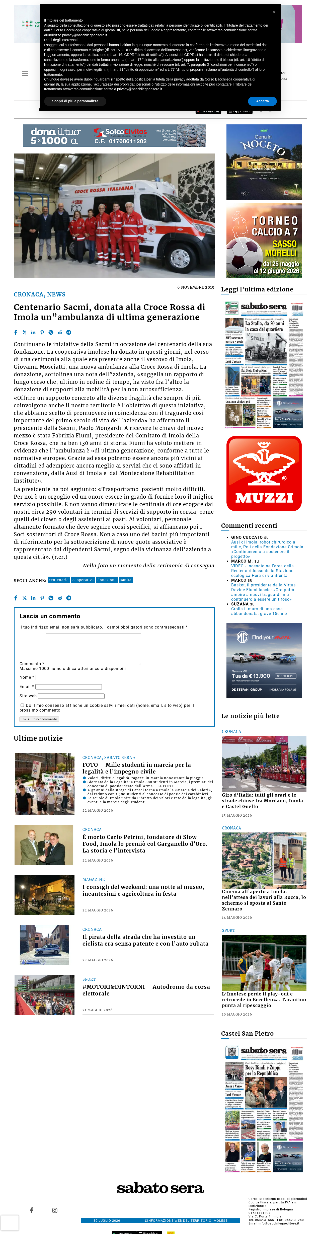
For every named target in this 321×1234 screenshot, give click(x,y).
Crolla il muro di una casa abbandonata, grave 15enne (259, 611)
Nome (27, 677)
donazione (107, 580)
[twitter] (25, 332)
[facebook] (16, 332)
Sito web (28, 695)
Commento (32, 663)
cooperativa (83, 580)
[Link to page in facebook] (32, 1210)
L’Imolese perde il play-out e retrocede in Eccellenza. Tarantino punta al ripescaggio (264, 999)
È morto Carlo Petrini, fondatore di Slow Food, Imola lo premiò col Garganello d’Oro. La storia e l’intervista (145, 844)
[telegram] (69, 332)
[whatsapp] (51, 332)
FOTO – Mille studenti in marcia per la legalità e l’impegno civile (137, 768)
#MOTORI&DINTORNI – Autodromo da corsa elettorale (146, 990)
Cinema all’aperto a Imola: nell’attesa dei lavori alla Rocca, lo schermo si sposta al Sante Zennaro (264, 900)
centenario (59, 580)
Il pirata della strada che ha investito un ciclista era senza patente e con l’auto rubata (146, 940)
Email (27, 686)
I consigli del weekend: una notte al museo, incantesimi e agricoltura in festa (143, 890)
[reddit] (60, 332)
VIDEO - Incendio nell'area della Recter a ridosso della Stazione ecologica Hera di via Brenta (262, 571)
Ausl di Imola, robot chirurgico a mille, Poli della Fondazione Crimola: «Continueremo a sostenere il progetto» (268, 549)
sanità (125, 580)
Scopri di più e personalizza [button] (75, 101)
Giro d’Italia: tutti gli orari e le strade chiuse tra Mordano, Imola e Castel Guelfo (262, 800)
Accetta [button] (262, 101)
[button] (274, 12)
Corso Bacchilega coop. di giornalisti (278, 1199)
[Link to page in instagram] (55, 1210)
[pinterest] (42, 332)
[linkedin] (33, 332)
